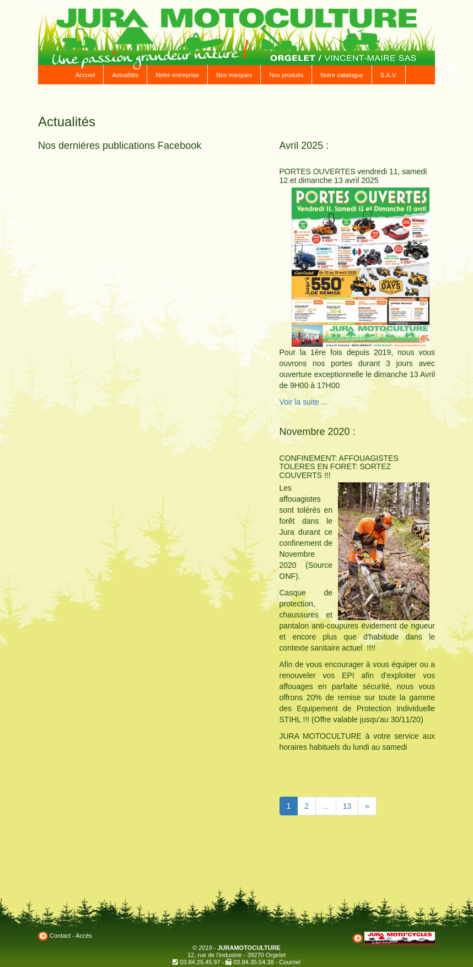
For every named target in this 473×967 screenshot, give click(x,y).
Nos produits (286, 75)
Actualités (125, 75)
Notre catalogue (341, 75)
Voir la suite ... (304, 401)
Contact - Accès (71, 935)
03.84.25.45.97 (200, 962)
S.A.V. (388, 75)
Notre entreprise (177, 75)
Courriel (289, 962)
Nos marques (234, 75)
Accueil (85, 75)
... (325, 806)
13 (347, 806)
